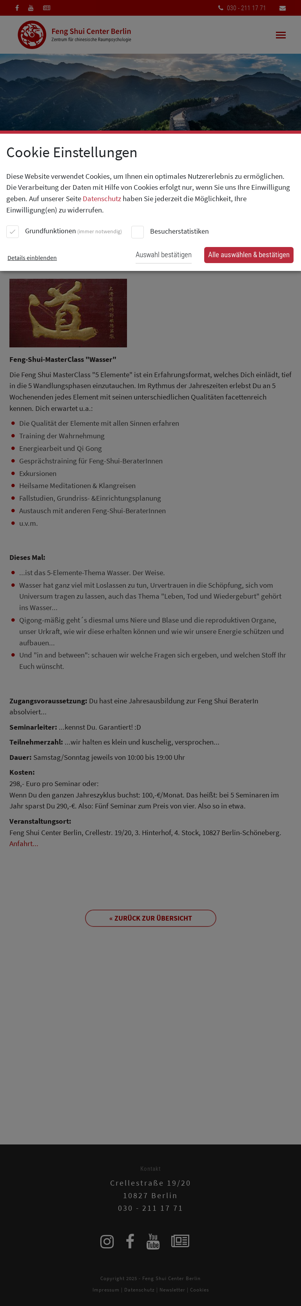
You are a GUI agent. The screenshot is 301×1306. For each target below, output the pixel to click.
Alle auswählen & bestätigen (249, 254)
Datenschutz (102, 198)
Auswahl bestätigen (164, 254)
